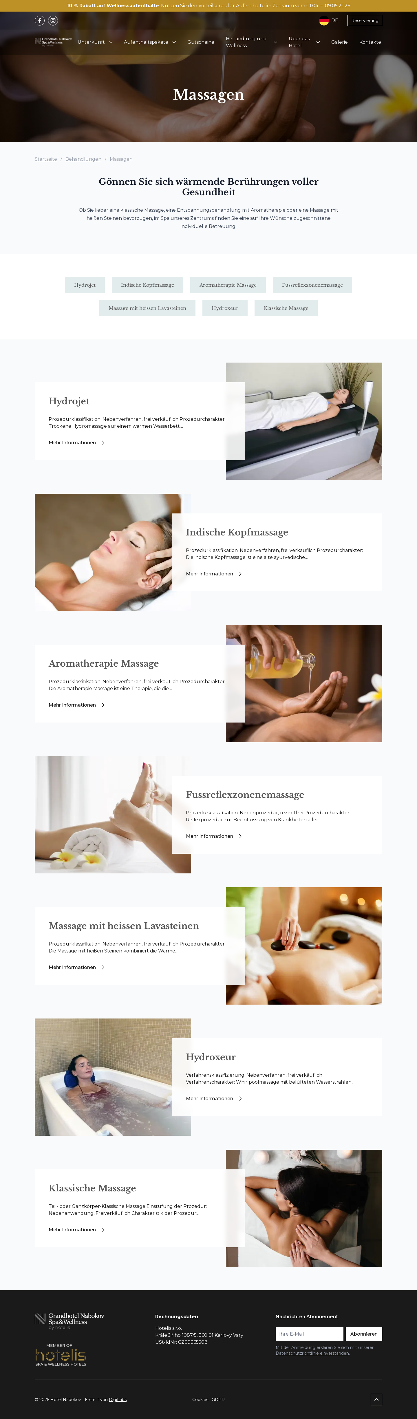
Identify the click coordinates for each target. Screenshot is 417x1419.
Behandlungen (83, 159)
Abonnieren (364, 1334)
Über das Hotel (299, 42)
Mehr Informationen (78, 442)
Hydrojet (69, 401)
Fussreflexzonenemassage (245, 794)
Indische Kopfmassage (237, 532)
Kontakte (370, 42)
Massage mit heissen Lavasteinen (124, 926)
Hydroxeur (211, 1057)
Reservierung (364, 20)
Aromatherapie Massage (104, 663)
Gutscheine (200, 42)
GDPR (218, 1399)
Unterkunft (91, 42)
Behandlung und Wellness (246, 42)
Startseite (46, 159)
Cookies (200, 1399)
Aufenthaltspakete (146, 42)
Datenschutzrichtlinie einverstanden (312, 1353)
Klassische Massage (92, 1188)
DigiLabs (118, 1399)
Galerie (339, 42)
